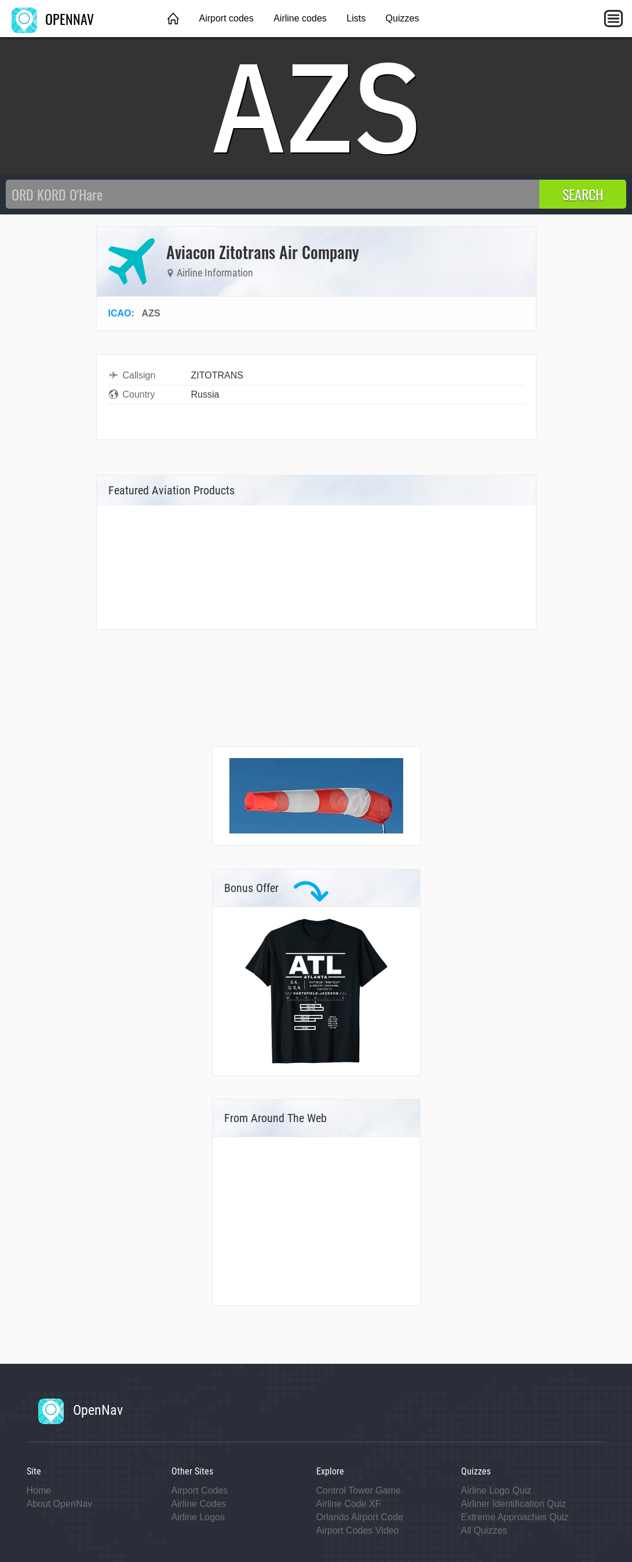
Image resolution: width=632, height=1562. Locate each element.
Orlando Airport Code (359, 1517)
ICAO (119, 313)
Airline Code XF (348, 1504)
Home (39, 1490)
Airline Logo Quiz (496, 1490)
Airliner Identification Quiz (513, 1504)
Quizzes (402, 18)
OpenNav (80, 1410)
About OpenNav (60, 1504)
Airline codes (300, 18)
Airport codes (226, 18)
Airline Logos (198, 1517)
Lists (356, 18)
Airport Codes (199, 1490)
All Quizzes (484, 1530)
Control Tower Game (358, 1490)
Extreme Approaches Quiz (515, 1517)
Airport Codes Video (357, 1530)
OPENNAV (53, 18)
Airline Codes (199, 1504)
